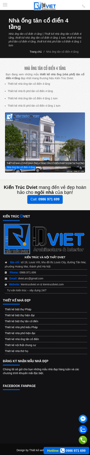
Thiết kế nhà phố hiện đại (20, 333)
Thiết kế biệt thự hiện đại (20, 315)
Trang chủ (36, 51)
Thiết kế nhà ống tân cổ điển (22, 339)
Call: (45, 199)
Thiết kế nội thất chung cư (20, 345)
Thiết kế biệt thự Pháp (18, 309)
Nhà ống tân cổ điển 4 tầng (62, 51)
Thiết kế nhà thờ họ (16, 351)
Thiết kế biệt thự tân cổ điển (21, 321)
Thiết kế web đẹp (39, 450)
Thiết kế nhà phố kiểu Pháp (21, 327)
